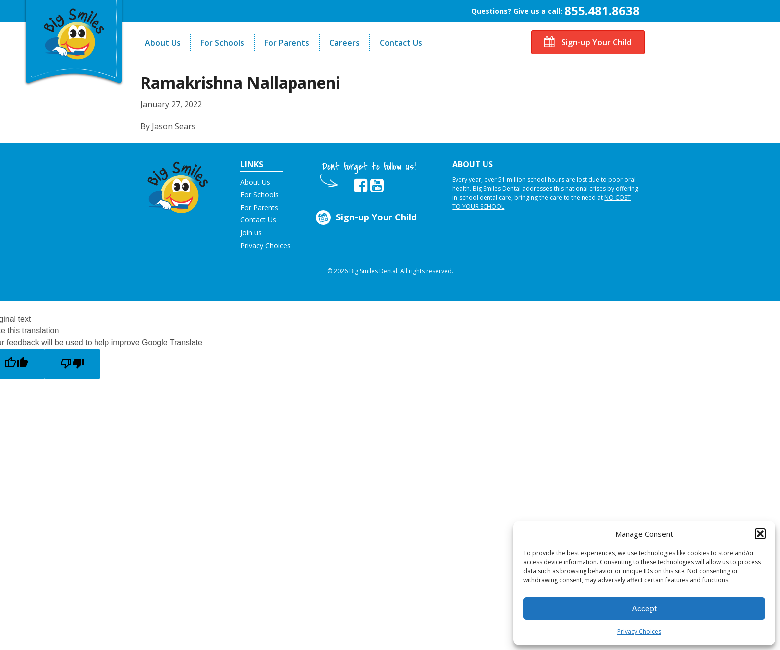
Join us (251, 232)
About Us (163, 42)
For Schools (222, 42)
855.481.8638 (602, 10)
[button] (760, 534)
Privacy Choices (639, 631)
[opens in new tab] (360, 186)
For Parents (286, 42)
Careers (344, 42)
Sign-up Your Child (588, 42)
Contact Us (401, 42)
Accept (644, 608)
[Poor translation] (72, 364)
